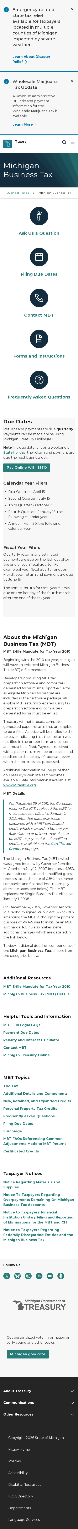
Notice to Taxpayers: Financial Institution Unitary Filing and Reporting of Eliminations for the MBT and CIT (38, 1217)
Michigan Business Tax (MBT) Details (36, 994)
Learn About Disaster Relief (31, 59)
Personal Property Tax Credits (30, 1109)
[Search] (64, 142)
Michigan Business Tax (55, 192)
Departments (19, 1508)
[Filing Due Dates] (39, 262)
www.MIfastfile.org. (19, 785)
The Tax (10, 1086)
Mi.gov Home (19, 1449)
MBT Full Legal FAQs (21, 1025)
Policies (14, 1461)
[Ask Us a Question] (39, 221)
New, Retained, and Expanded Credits (37, 1101)
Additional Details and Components (35, 1094)
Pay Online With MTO (27, 468)
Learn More (25, 124)
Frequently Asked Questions (29, 1116)
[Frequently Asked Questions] (39, 385)
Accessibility (18, 1473)
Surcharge (12, 1131)
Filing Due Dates (18, 1124)
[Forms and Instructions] (39, 344)
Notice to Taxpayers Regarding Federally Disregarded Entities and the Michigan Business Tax (38, 1235)
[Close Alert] (72, 9)
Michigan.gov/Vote (27, 1354)
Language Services (24, 1520)
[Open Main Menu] (72, 142)
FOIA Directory (20, 1496)
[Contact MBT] (39, 303)
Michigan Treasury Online (26, 1055)
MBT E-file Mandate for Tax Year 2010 (36, 987)
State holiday (14, 452)
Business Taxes (18, 192)
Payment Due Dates (21, 1033)
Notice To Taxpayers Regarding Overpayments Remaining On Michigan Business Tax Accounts (38, 1200)
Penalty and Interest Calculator (31, 1040)
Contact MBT (15, 1048)
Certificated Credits (21, 1151)
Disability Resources (24, 1485)
